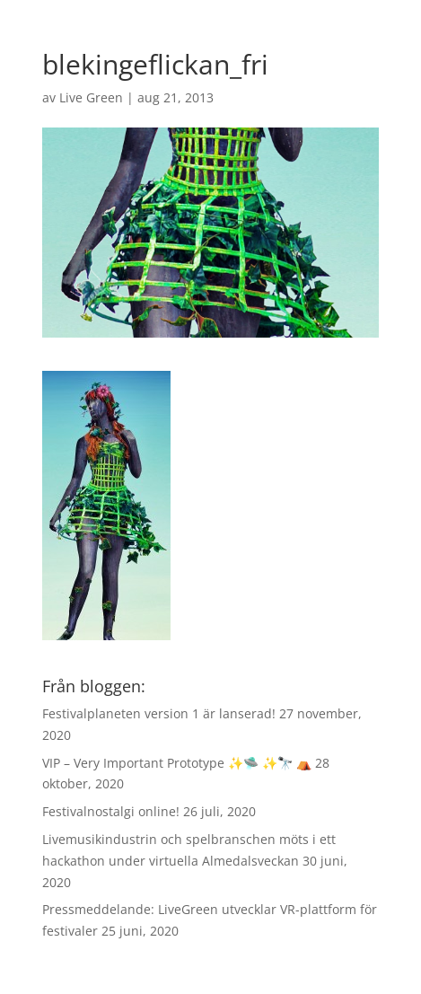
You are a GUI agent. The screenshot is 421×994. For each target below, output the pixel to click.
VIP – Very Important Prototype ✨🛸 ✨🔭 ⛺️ (176, 762)
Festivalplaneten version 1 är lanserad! (159, 713)
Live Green (91, 97)
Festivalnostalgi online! (111, 811)
